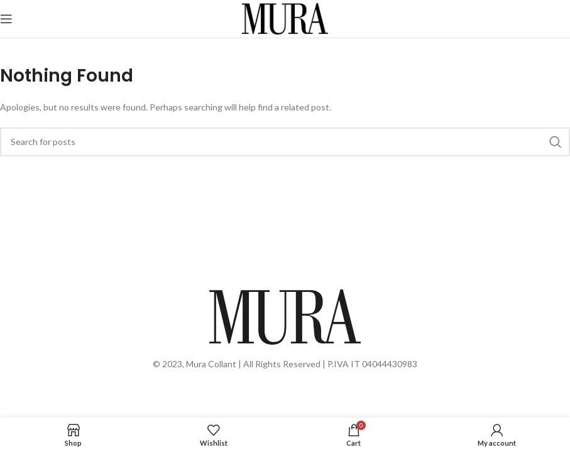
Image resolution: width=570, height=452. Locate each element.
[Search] (285, 141)
